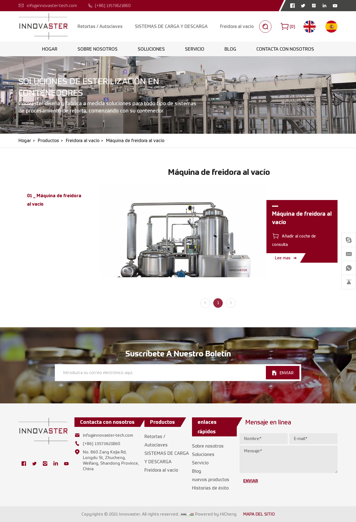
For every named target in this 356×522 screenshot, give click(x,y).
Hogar (49, 49)
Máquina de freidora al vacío (135, 140)
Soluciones (151, 49)
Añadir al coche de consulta (294, 240)
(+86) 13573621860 (113, 5)
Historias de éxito (210, 488)
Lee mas (283, 257)
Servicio (194, 49)
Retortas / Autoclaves (100, 26)
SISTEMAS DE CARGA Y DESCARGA (171, 26)
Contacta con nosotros (285, 49)
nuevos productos (210, 479)
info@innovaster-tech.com (52, 5)
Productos (48, 140)
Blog (230, 49)
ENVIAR (287, 372)
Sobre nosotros (98, 49)
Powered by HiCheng (215, 514)
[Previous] (205, 306)
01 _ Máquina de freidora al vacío (54, 200)
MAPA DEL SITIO (259, 514)
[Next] (231, 306)
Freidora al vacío (237, 26)
